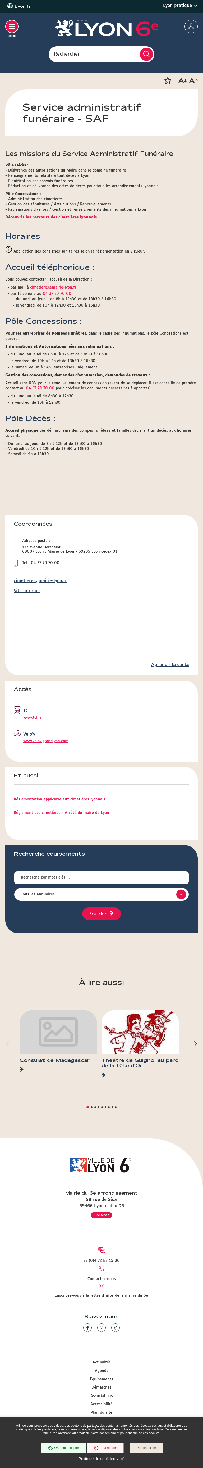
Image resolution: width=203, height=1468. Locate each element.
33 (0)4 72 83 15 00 (101, 1261)
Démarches (101, 1387)
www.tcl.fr (32, 717)
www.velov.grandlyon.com (45, 741)
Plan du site (101, 1413)
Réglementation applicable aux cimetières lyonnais (59, 799)
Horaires (101, 1215)
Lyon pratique (180, 5)
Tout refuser (105, 1448)
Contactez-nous (101, 1279)
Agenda (101, 1371)
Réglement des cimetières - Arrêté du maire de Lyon (61, 813)
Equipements (101, 1379)
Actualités (102, 1362)
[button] (168, 81)
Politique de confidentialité (101, 1458)
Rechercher (67, 54)
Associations (101, 1396)
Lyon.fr (23, 6)
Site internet (27, 591)
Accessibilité (101, 1404)
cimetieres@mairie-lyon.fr (53, 287)
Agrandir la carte (170, 665)
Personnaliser (146, 1448)
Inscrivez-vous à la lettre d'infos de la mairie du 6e (101, 1296)
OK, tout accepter (63, 1448)
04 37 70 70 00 (57, 294)
